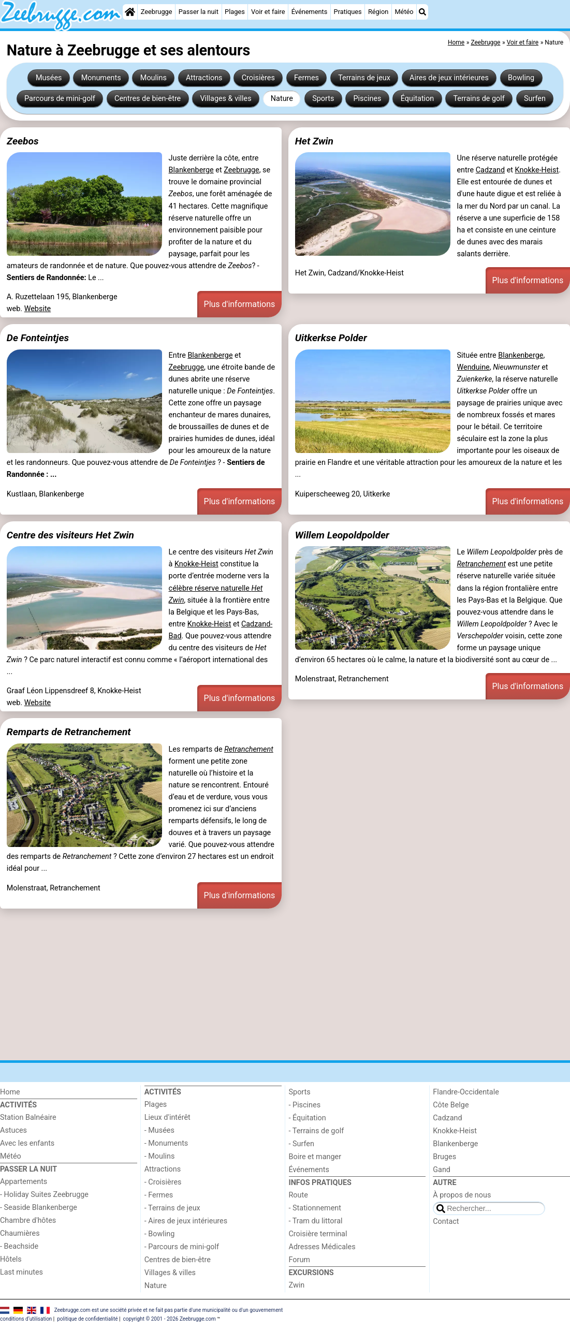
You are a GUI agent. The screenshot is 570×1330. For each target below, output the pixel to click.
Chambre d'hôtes (28, 1220)
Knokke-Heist (537, 170)
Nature (282, 98)
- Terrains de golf (316, 1131)
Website (37, 308)
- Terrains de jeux (172, 1208)
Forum (299, 1259)
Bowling (521, 78)
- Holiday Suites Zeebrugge (44, 1194)
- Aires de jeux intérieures (185, 1221)
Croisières (258, 78)
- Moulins (159, 1156)
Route (298, 1195)
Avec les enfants (27, 1143)
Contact (446, 1221)
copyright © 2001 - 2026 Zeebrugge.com (169, 1319)
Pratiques (348, 12)
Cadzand (490, 170)
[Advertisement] (285, 984)
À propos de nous (462, 1195)
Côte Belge (451, 1105)
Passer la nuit (198, 12)
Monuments (101, 78)
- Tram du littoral (316, 1221)
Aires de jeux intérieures (449, 78)
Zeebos (23, 141)
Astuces (13, 1130)
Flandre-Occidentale (466, 1092)
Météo (403, 12)
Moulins (153, 78)
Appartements (23, 1181)
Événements (309, 12)
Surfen (535, 98)
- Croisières (163, 1182)
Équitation (417, 98)
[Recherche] (422, 12)
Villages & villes (225, 98)
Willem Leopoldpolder (342, 535)
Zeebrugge (156, 12)
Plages (235, 12)
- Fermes (158, 1195)
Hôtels (11, 1259)
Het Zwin (314, 141)
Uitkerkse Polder (331, 338)
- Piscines (305, 1105)
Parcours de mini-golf (59, 98)
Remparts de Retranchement (69, 732)
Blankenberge (191, 170)
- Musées (159, 1130)
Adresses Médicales (322, 1247)
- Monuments (166, 1143)
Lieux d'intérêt (167, 1117)
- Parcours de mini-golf (181, 1247)
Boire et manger (315, 1156)
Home (10, 1092)
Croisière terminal (318, 1234)
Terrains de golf (478, 98)
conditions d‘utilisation (26, 1319)
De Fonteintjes (38, 338)
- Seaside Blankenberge (38, 1207)
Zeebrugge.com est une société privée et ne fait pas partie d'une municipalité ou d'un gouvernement (168, 1310)
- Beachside (19, 1246)
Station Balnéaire (28, 1117)
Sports (323, 98)
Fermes (306, 78)
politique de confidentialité (87, 1319)
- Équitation (307, 1118)
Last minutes (21, 1272)
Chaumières (20, 1233)
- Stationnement (315, 1208)
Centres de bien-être (147, 98)
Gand (441, 1169)
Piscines (368, 98)
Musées (49, 78)
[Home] (130, 12)
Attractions (204, 78)
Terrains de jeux (364, 78)
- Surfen (301, 1143)
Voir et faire (268, 12)
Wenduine (473, 367)
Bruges (444, 1156)
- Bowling (159, 1234)
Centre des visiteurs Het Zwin (70, 535)
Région (378, 12)
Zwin (297, 1285)
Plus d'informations (239, 304)
